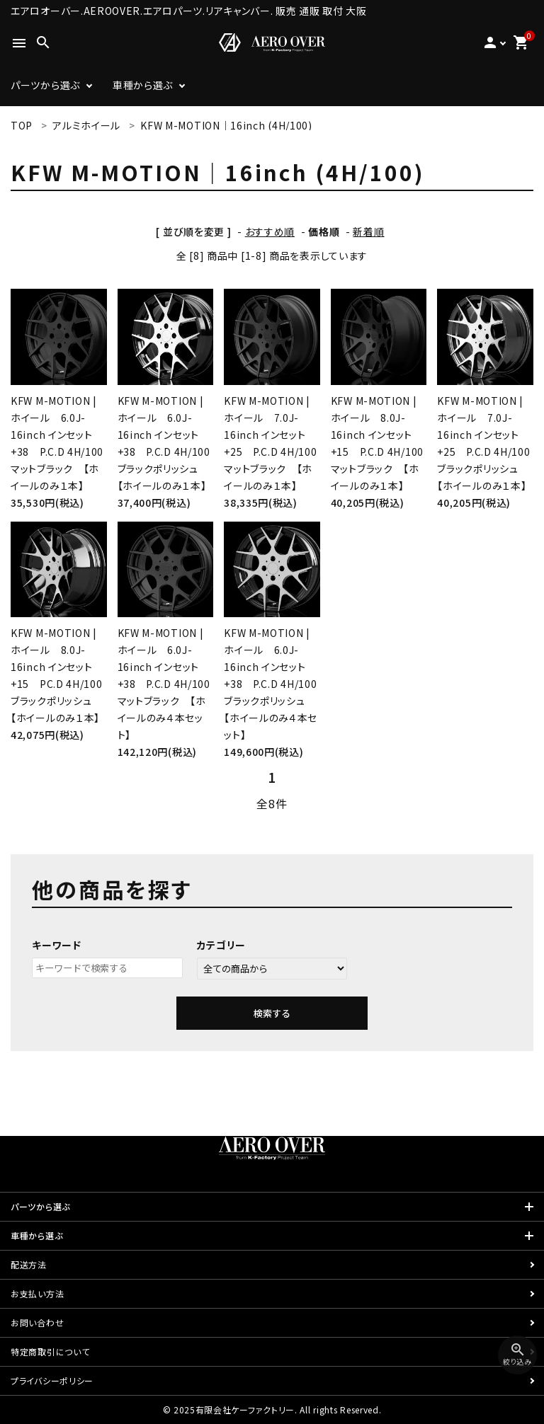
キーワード (56, 945)
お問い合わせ (37, 1322)
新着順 (368, 231)
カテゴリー (221, 945)
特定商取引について (50, 1351)
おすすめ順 (270, 231)
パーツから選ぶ (45, 85)
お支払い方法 (37, 1293)
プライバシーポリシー (52, 1380)
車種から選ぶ (143, 85)
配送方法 (29, 1264)
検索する (272, 1013)
